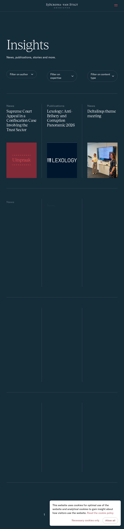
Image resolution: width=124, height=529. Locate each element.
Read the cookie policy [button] (100, 513)
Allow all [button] (110, 520)
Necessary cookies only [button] (85, 520)
